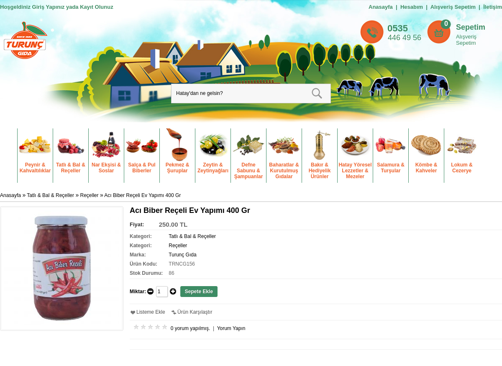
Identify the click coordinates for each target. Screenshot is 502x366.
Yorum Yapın (231, 328)
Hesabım (411, 7)
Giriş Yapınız (48, 7)
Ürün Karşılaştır (194, 312)
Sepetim (470, 27)
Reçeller (89, 195)
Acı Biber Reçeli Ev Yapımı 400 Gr (142, 195)
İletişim (492, 7)
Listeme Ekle (150, 312)
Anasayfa (381, 7)
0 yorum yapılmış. (190, 328)
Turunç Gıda (182, 255)
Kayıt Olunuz (96, 7)
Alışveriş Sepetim (466, 39)
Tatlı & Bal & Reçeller (50, 195)
